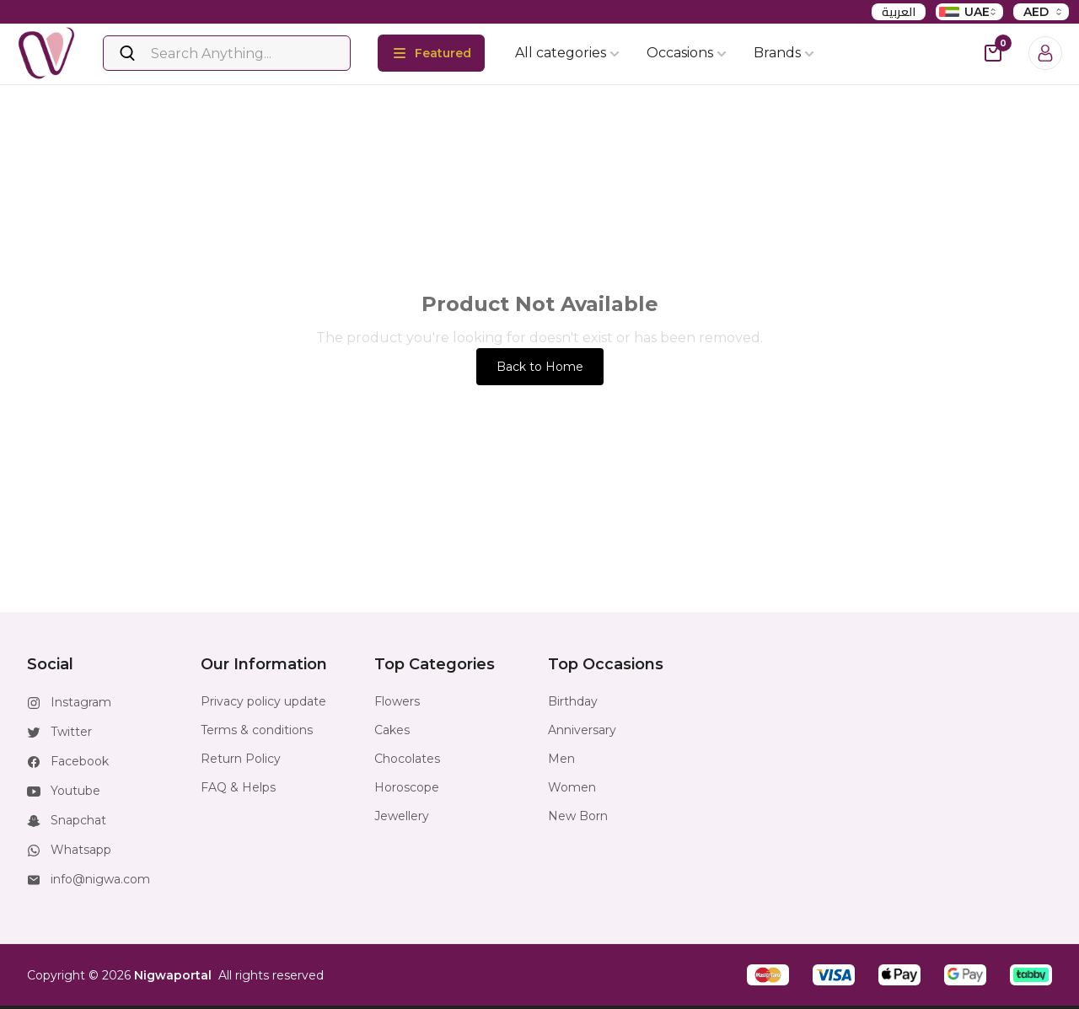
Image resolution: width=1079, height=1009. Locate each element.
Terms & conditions (257, 730)
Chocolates (407, 758)
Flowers (397, 701)
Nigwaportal (173, 975)
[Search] (227, 53)
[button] (768, 974)
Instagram (81, 702)
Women (572, 787)
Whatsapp (81, 849)
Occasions (687, 53)
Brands (784, 53)
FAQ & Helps (238, 787)
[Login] (1045, 53)
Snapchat (78, 820)
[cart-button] (993, 53)
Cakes (392, 730)
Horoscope (406, 787)
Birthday (573, 701)
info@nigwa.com (100, 879)
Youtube (75, 790)
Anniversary (582, 730)
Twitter (71, 731)
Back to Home (540, 366)
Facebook (80, 761)
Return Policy (241, 758)
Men (561, 758)
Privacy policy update (263, 701)
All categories (567, 53)
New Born (578, 816)
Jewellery (401, 816)
